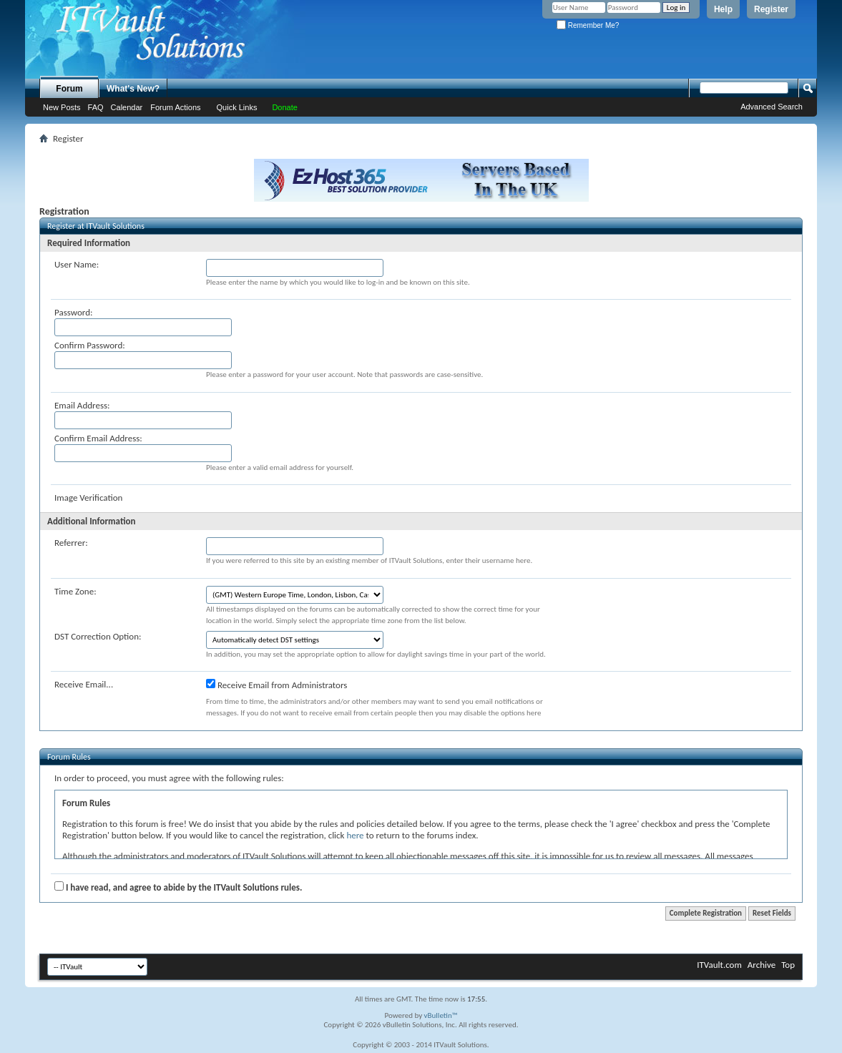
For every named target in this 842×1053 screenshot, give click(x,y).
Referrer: (71, 542)
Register (771, 9)
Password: (73, 312)
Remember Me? (588, 25)
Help (723, 9)
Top (788, 964)
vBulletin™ (441, 1015)
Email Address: (82, 405)
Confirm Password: (89, 345)
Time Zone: (75, 591)
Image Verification (88, 497)
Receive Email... (83, 684)
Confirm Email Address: (98, 438)
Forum (69, 89)
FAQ (96, 107)
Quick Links (237, 107)
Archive (761, 964)
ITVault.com (719, 964)
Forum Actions (175, 107)
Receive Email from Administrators (276, 684)
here (354, 835)
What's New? (133, 89)
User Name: (76, 264)
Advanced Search (771, 106)
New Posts (62, 107)
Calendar (127, 107)
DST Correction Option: (97, 636)
